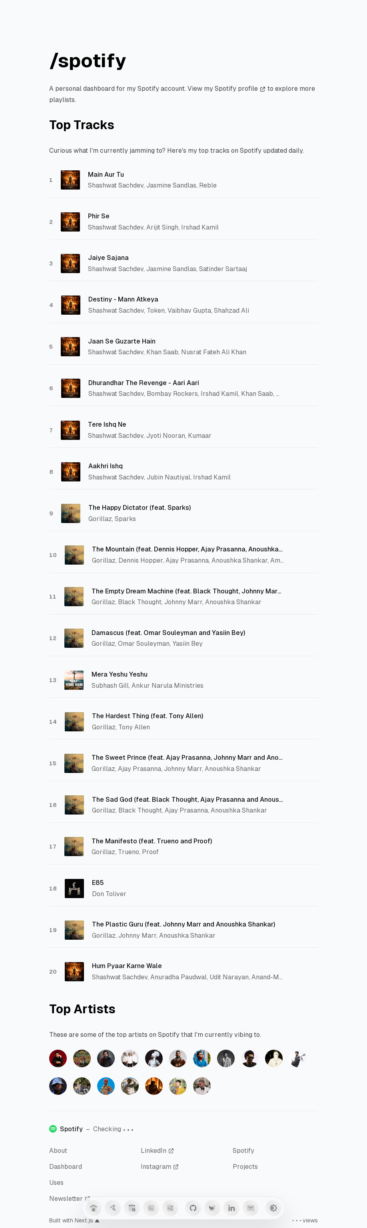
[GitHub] (193, 1208)
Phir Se (99, 216)
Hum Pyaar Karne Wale (127, 966)
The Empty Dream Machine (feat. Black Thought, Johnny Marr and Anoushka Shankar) (187, 591)
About (58, 1150)
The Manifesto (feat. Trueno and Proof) (152, 841)
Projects (245, 1166)
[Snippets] (151, 1208)
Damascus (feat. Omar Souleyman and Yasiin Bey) (168, 633)
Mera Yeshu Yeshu (120, 674)
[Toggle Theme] (273, 1208)
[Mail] (251, 1208)
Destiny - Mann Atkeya (123, 299)
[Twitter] (212, 1208)
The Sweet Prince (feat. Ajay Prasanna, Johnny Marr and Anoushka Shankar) (187, 757)
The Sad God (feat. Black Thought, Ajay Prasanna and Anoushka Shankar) (188, 799)
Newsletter (70, 1198)
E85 (98, 883)
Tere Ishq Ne (107, 424)
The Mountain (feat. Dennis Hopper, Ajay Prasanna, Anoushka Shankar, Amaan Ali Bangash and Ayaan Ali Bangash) (188, 549)
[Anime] (170, 1208)
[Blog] (132, 1208)
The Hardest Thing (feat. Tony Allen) (147, 716)
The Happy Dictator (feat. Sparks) (139, 507)
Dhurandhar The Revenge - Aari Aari (143, 383)
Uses (56, 1182)
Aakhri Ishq (105, 466)
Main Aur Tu (106, 174)
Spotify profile (240, 88)
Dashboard (65, 1166)
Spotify (243, 1150)
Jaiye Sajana (108, 258)
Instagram (160, 1166)
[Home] (94, 1208)
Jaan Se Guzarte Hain (122, 341)
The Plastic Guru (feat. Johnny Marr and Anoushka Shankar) (183, 924)
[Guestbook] (113, 1208)
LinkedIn (157, 1150)
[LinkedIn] (231, 1208)
